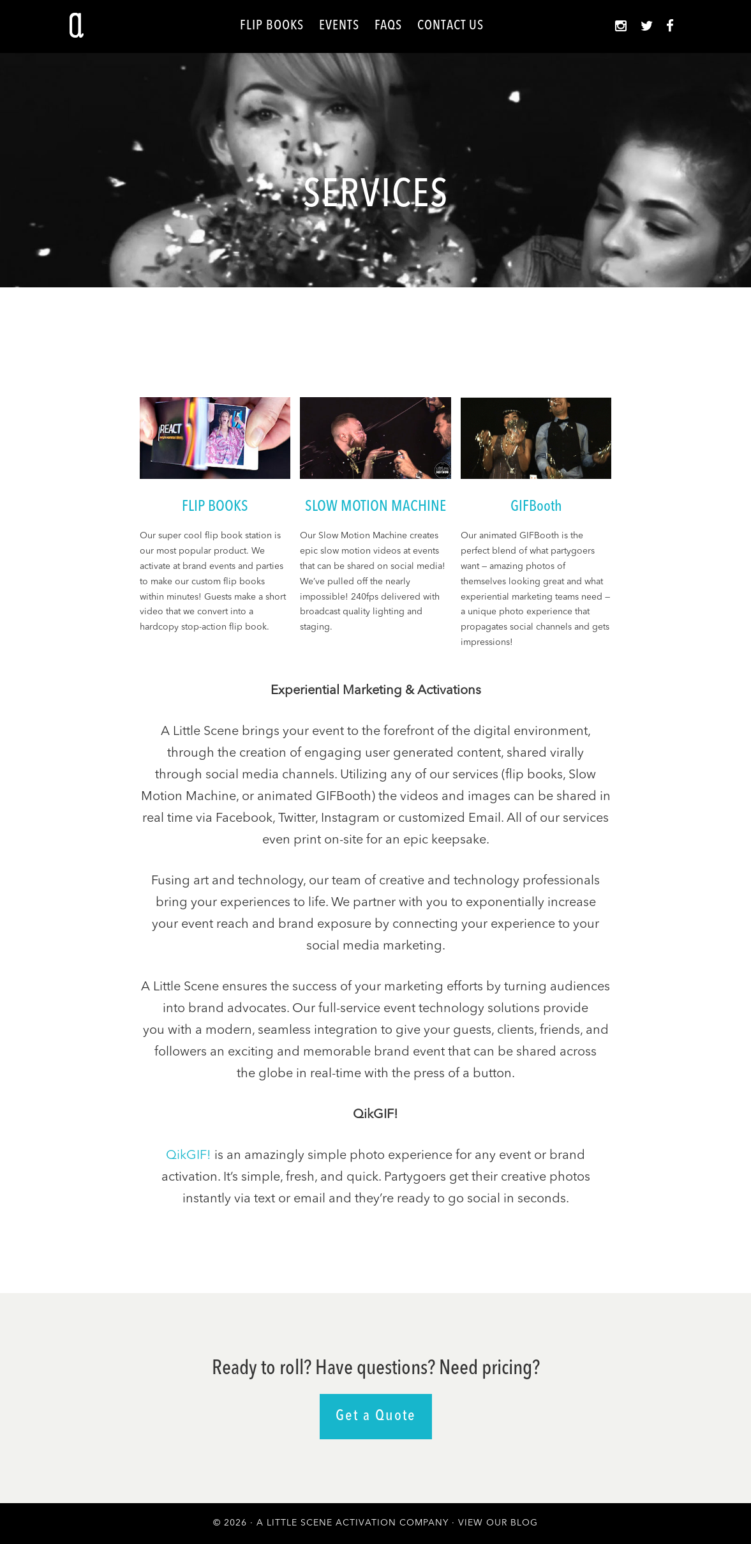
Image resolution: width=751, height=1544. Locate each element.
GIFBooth (536, 507)
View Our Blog (498, 1522)
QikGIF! (188, 1155)
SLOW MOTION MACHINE (375, 507)
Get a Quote (376, 1416)
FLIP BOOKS (215, 507)
